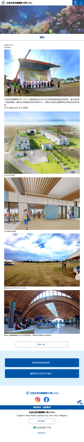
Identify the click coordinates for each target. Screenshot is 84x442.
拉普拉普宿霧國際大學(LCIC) (19, 3)
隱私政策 (41, 433)
